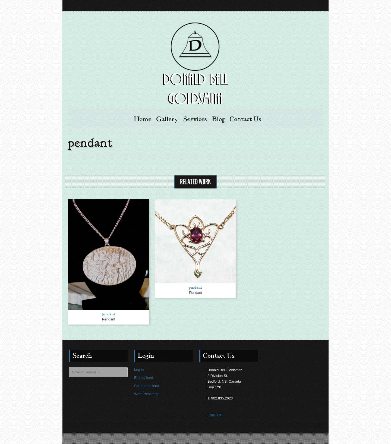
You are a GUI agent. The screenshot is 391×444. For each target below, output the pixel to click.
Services (195, 119)
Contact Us (245, 119)
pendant (108, 313)
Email (308, 6)
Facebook (318, 6)
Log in (139, 369)
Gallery (167, 119)
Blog (218, 119)
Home (143, 119)
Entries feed (143, 377)
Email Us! (215, 415)
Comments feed (146, 385)
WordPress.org (145, 394)
